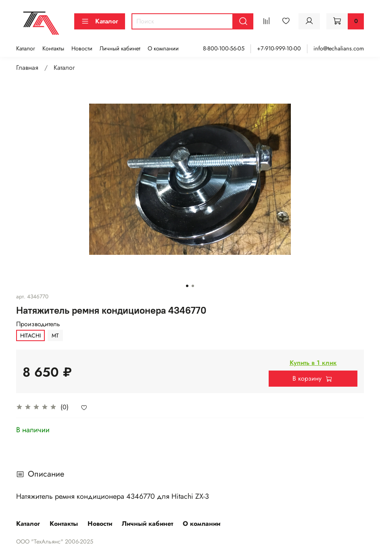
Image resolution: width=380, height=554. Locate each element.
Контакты (53, 48)
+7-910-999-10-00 (279, 48)
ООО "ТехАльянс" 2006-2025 (54, 541)
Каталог (99, 21)
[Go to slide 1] (187, 286)
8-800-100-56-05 (223, 48)
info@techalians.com (338, 48)
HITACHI (30, 335)
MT (55, 335)
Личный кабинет (120, 48)
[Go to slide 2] (193, 286)
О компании (163, 48)
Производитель (38, 324)
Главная (27, 67)
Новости (81, 48)
